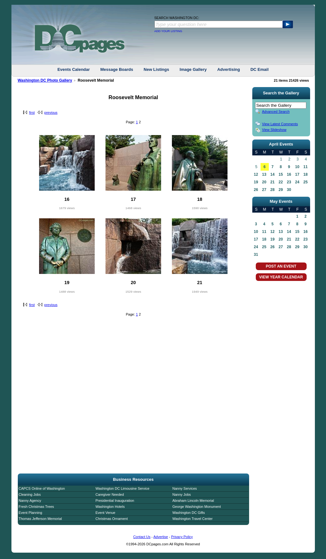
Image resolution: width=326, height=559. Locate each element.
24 (297, 182)
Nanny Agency (30, 500)
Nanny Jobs (182, 494)
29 (281, 189)
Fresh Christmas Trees (36, 506)
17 (297, 174)
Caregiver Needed (110, 494)
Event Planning (30, 513)
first (32, 112)
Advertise (160, 537)
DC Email (259, 69)
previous (51, 112)
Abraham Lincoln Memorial (193, 500)
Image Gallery (193, 69)
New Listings (156, 69)
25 (305, 182)
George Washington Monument (197, 506)
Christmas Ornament (112, 519)
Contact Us (141, 537)
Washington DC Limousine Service (123, 488)
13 (264, 174)
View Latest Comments (280, 124)
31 (256, 254)
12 (256, 174)
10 (297, 167)
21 (272, 182)
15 (281, 174)
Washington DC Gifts (189, 513)
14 (272, 174)
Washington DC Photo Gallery (45, 80)
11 (305, 167)
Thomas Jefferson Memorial (40, 519)
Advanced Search (276, 111)
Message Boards (116, 69)
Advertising (228, 69)
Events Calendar (74, 69)
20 (264, 182)
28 (272, 189)
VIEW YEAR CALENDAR (281, 277)
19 (256, 182)
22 (281, 182)
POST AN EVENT (281, 266)
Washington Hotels (110, 506)
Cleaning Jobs (30, 494)
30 (289, 189)
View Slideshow (274, 130)
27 (264, 189)
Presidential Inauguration (115, 500)
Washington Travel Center (193, 519)
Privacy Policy (182, 537)
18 (305, 174)
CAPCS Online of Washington (42, 488)
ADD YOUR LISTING (168, 31)
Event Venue (105, 513)
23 (289, 182)
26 (256, 189)
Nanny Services (185, 488)
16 (289, 174)
